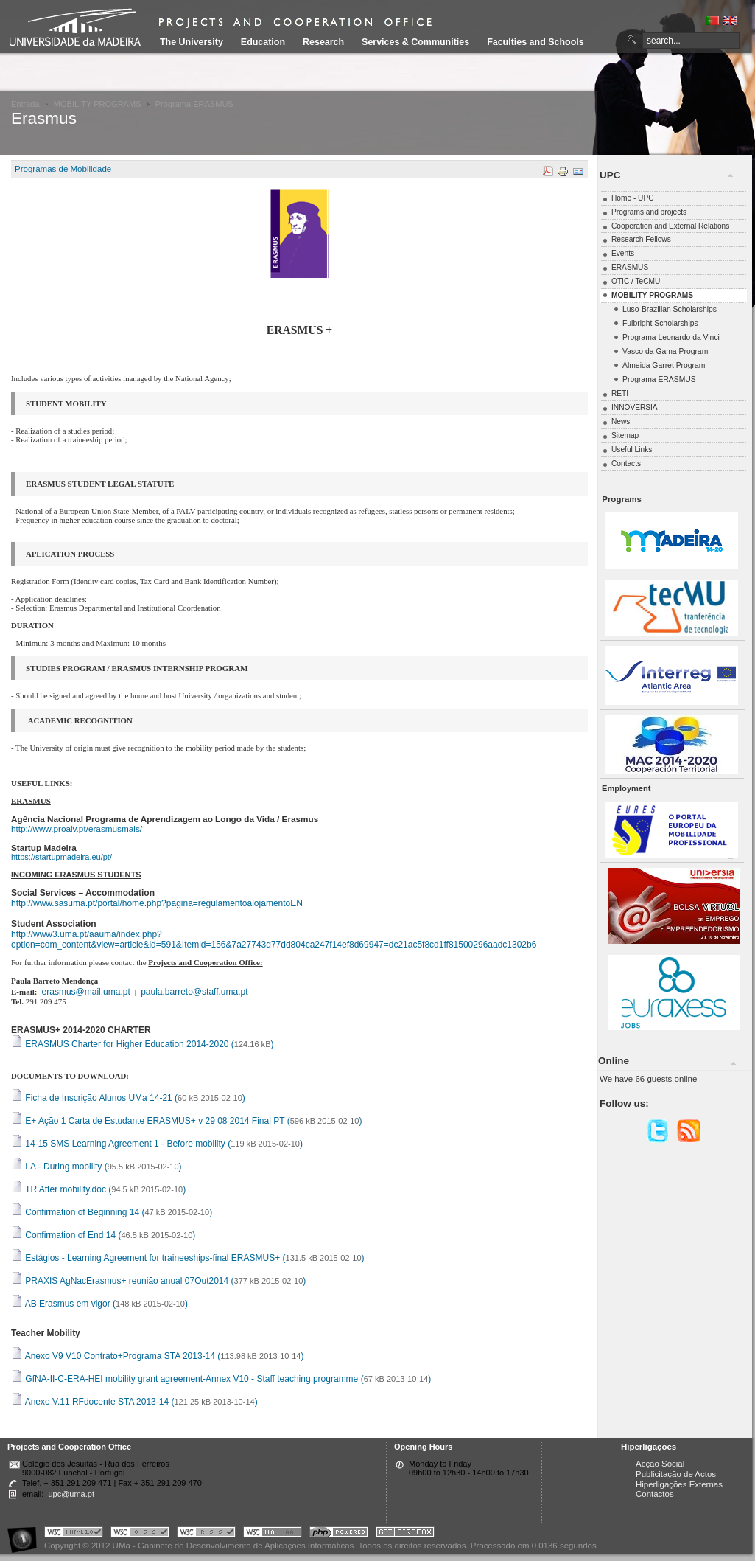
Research (323, 42)
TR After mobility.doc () (98, 1189)
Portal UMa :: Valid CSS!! (139, 1534)
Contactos (655, 1493)
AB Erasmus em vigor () (99, 1303)
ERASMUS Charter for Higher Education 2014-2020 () (142, 1044)
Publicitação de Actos (676, 1474)
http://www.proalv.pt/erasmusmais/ (76, 828)
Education (263, 42)
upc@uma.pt (71, 1493)
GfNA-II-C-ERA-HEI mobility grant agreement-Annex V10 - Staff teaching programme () (221, 1379)
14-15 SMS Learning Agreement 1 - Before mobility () (157, 1143)
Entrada (25, 104)
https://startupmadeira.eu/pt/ (61, 856)
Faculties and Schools (535, 42)
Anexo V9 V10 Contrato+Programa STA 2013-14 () (157, 1356)
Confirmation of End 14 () (103, 1235)
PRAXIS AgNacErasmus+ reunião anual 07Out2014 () (158, 1281)
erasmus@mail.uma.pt (86, 992)
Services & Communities (415, 42)
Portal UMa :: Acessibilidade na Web (25, 1534)
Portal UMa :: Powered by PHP (338, 1534)
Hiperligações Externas (679, 1484)
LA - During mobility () (96, 1166)
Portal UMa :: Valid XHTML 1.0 (73, 1534)
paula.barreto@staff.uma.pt (194, 992)
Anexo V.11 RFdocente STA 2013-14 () (134, 1402)
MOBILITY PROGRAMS (97, 104)
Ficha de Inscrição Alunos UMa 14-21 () (128, 1098)
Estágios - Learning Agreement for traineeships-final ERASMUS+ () (188, 1258)
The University (191, 42)
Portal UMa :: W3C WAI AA (272, 1534)
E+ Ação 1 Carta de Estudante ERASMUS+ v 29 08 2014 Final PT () (186, 1121)
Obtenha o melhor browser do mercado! (405, 1534)
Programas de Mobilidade (63, 168)
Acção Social (660, 1463)
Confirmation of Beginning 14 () (111, 1212)
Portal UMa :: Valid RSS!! (206, 1534)
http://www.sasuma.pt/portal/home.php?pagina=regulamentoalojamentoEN (157, 903)
